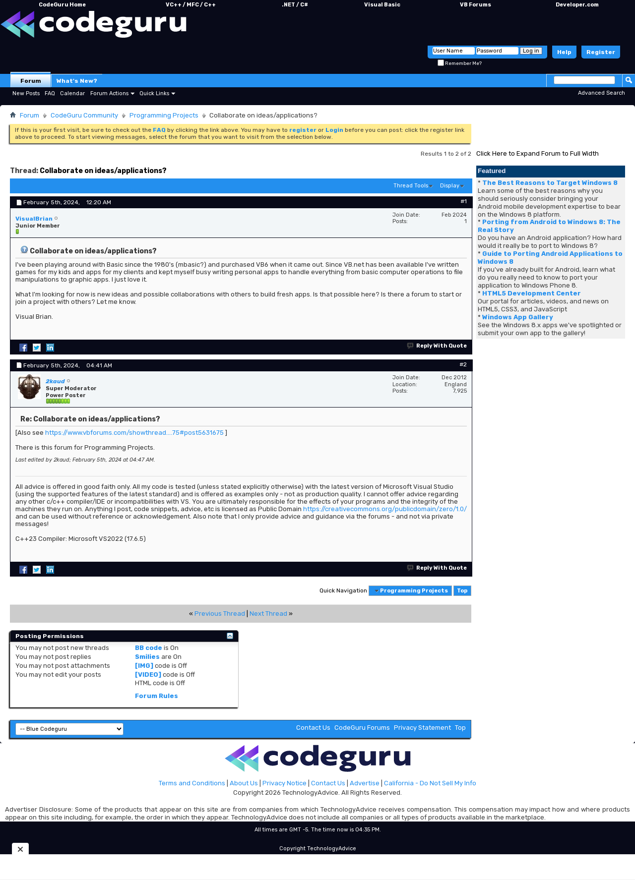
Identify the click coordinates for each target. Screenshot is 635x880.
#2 (463, 364)
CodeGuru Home (62, 4)
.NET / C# (295, 4)
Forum (30, 80)
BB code (148, 647)
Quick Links (154, 93)
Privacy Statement (422, 727)
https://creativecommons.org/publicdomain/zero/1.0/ (385, 509)
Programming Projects (163, 115)
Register (600, 52)
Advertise (365, 783)
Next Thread (268, 613)
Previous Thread (219, 613)
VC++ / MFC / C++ (191, 4)
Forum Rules (156, 696)
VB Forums (475, 4)
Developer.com (577, 4)
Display (449, 185)
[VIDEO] (148, 674)
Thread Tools (410, 185)
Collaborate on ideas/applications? (103, 171)
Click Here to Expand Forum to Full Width (537, 153)
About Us (244, 783)
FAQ (50, 93)
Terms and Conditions (192, 783)
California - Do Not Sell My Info (430, 783)
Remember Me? (460, 63)
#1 (463, 201)
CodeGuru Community (84, 115)
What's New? (77, 80)
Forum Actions (109, 93)
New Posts (26, 93)
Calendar (72, 93)
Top (462, 590)
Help (564, 52)
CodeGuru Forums (362, 727)
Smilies (147, 656)
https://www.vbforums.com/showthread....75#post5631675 (134, 432)
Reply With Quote (437, 346)
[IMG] (144, 665)
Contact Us (313, 727)
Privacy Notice (284, 783)
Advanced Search (601, 93)
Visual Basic (382, 4)
